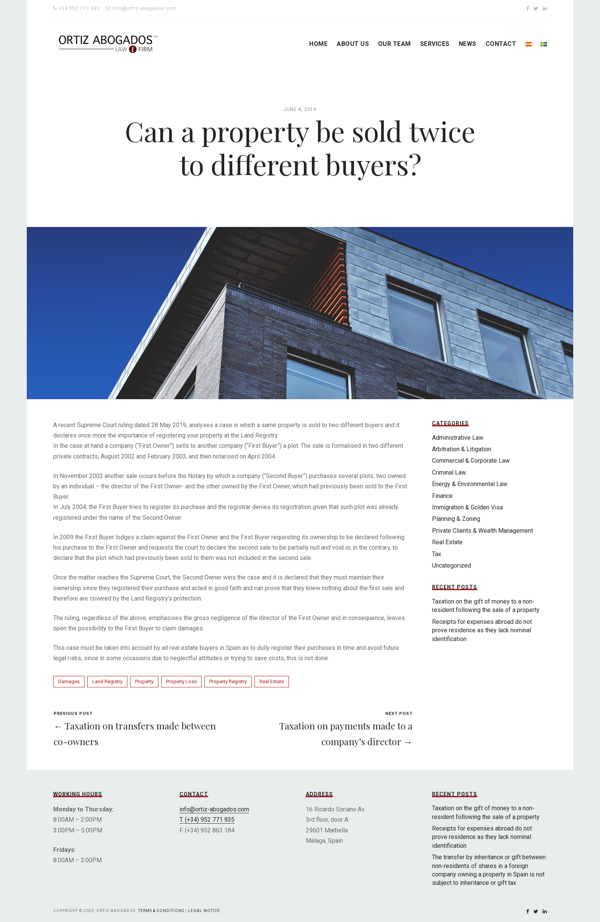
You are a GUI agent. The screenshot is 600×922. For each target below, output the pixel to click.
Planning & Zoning (456, 518)
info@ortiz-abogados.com (214, 809)
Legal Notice (204, 911)
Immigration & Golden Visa (467, 507)
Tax (436, 554)
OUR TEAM (394, 43)
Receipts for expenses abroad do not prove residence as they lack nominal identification (482, 630)
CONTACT (501, 43)
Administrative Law (457, 437)
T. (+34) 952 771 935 (207, 819)
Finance (442, 495)
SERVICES (435, 43)
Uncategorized (451, 565)
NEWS (467, 43)
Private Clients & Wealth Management (482, 530)
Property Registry (228, 681)
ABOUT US (353, 43)
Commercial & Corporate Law (471, 460)
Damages (69, 681)
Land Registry (107, 681)
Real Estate (271, 681)
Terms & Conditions (161, 911)
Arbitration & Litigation (461, 449)
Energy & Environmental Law (469, 484)
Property (144, 681)
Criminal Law (449, 472)
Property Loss (181, 681)
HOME (318, 43)
